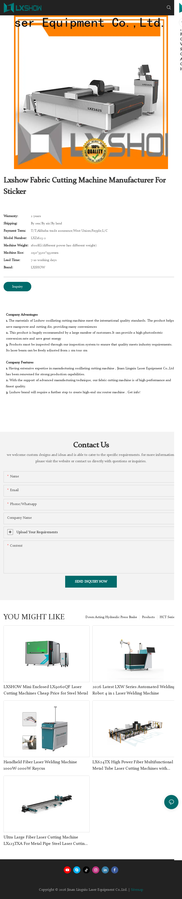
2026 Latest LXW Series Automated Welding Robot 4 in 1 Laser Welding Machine (133, 690)
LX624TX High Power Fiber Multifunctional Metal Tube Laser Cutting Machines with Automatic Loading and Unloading (132, 766)
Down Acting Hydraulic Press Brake (111, 617)
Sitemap (137, 890)
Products (148, 617)
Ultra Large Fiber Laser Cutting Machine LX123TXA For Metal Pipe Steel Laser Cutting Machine (45, 841)
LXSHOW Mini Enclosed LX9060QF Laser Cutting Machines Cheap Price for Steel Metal (46, 690)
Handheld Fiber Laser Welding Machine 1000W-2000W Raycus (40, 765)
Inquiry (17, 286)
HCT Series (168, 617)
